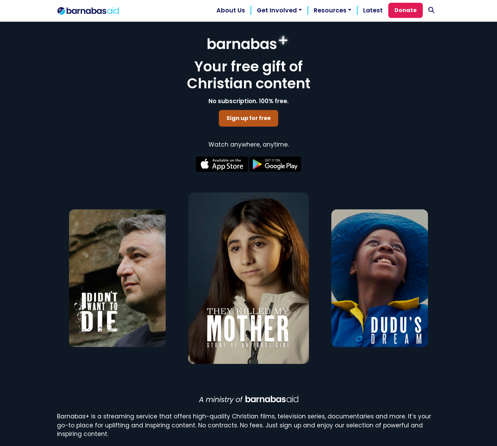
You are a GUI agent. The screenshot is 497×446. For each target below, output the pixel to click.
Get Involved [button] (277, 10)
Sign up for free (248, 118)
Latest (373, 10)
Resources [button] (330, 10)
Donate (405, 10)
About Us (230, 10)
